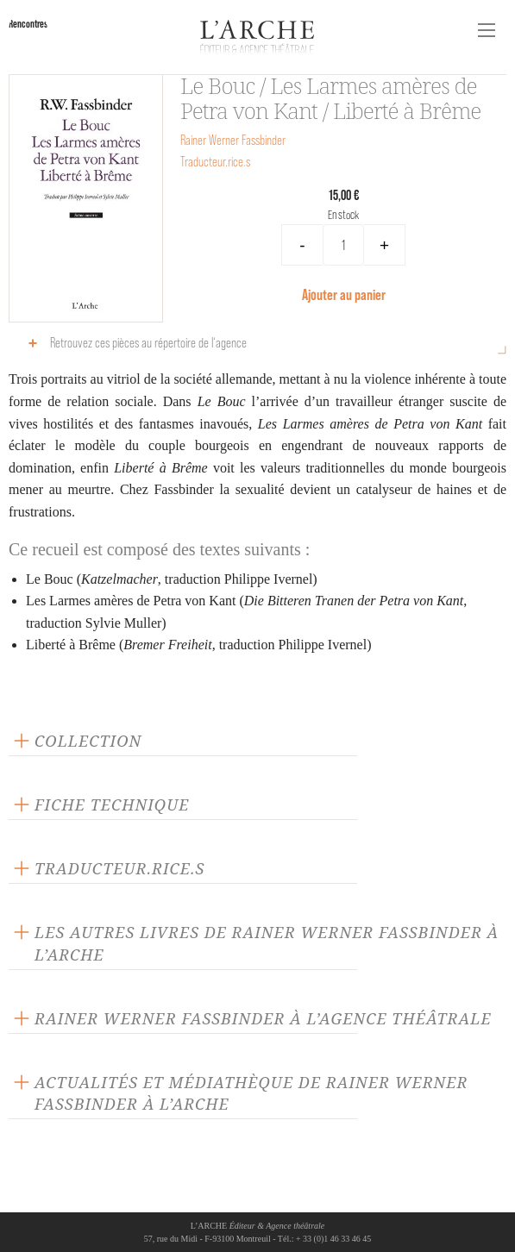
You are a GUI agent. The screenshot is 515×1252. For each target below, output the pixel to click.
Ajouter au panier (344, 294)
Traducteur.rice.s (215, 161)
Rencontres (28, 23)
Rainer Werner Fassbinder (233, 140)
